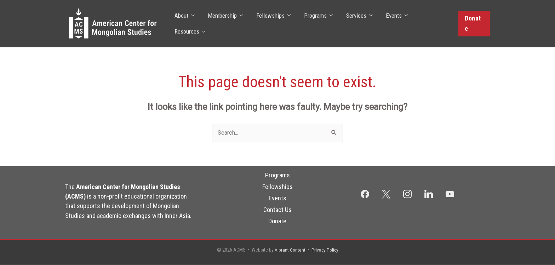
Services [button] (352, 23)
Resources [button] (426, 23)
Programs (277, 175)
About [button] (182, 23)
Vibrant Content (289, 250)
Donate (277, 221)
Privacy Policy (325, 250)
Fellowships (277, 187)
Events (277, 198)
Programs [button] (312, 23)
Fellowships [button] (268, 23)
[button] (474, 23)
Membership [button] (221, 23)
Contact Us (277, 209)
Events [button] (388, 23)
